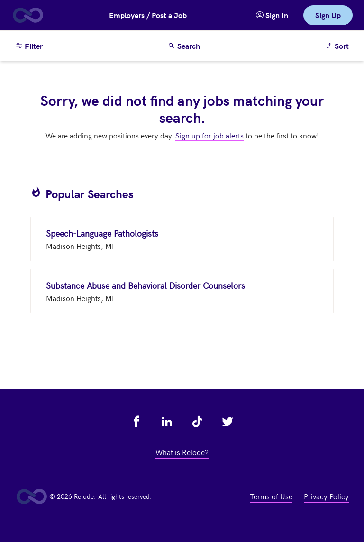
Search (184, 46)
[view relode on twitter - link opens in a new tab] (227, 421)
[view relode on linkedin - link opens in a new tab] (166, 421)
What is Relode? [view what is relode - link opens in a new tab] (182, 452)
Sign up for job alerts (209, 135)
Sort (339, 45)
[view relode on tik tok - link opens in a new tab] (197, 421)
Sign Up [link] (328, 15)
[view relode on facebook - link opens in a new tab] (136, 421)
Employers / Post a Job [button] (148, 15)
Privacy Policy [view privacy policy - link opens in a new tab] (326, 496)
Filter (29, 46)
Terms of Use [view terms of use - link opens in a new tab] (271, 496)
